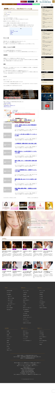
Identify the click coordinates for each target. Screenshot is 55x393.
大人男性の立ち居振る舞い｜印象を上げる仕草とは (48, 18)
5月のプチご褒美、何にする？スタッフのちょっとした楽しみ (48, 10)
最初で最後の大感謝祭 (9, 307)
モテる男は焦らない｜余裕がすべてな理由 (48, 22)
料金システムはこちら (7, 106)
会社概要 (8, 347)
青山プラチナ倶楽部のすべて (43, 353)
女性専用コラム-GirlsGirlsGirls (43, 324)
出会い (13, 4)
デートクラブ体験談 (25, 353)
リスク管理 (8, 364)
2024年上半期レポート (9, 326)
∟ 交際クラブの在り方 (10, 316)
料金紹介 (24, 318)
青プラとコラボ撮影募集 (10, 324)
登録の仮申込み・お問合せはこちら (9, 105)
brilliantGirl (41, 355)
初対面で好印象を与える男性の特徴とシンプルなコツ (48, 14)
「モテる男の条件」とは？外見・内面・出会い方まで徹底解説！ (48, 33)
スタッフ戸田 (7, 14)
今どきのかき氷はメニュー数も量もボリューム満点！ (9, 214)
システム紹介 (24, 320)
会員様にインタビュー (25, 351)
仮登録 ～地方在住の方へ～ (26, 316)
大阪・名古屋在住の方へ (26, 326)
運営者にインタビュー (9, 366)
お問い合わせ (27, 130)
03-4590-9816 (13, 130)
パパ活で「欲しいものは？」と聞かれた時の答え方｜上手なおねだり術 (37, 289)
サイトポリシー (9, 355)
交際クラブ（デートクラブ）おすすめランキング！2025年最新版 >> (27, 380)
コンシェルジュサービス (26, 337)
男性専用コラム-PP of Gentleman (27, 339)
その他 (36, 4)
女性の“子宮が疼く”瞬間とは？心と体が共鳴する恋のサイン (48, 37)
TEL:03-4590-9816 (45, 2)
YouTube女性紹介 (42, 349)
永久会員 (24, 322)
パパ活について (41, 316)
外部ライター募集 (9, 322)
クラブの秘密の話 (42, 320)
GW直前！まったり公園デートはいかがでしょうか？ (48, 26)
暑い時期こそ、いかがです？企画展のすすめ (33, 214)
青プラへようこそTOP (25, 307)
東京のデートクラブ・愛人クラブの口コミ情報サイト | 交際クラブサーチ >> (27, 382)
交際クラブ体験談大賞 (25, 349)
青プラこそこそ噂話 (42, 322)
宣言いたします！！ (25, 335)
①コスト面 (12, 30)
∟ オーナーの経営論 (9, 318)
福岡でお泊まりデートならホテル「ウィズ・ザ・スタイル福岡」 (48, 49)
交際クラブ (5, 4)
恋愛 (21, 4)
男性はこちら (30, 1)
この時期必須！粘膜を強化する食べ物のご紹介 (26, 160)
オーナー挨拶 (8, 349)
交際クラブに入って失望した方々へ (27, 324)
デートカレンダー (25, 355)
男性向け (44, 74)
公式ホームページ (42, 347)
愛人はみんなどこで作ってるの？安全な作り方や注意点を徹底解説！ (48, 41)
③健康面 (11, 32)
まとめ (11, 34)
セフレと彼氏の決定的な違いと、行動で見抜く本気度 (48, 45)
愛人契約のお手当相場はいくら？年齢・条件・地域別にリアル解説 (48, 53)
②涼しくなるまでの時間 (14, 31)
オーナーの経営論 (42, 351)
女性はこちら (23, 1)
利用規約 (8, 351)
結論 (11, 33)
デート (28, 4)
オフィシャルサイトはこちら (36, 243)
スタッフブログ (45, 82)
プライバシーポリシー (9, 353)
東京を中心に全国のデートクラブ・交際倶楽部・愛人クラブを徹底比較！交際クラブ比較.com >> (27, 379)
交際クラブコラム (25, 347)
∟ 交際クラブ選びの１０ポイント (11, 320)
